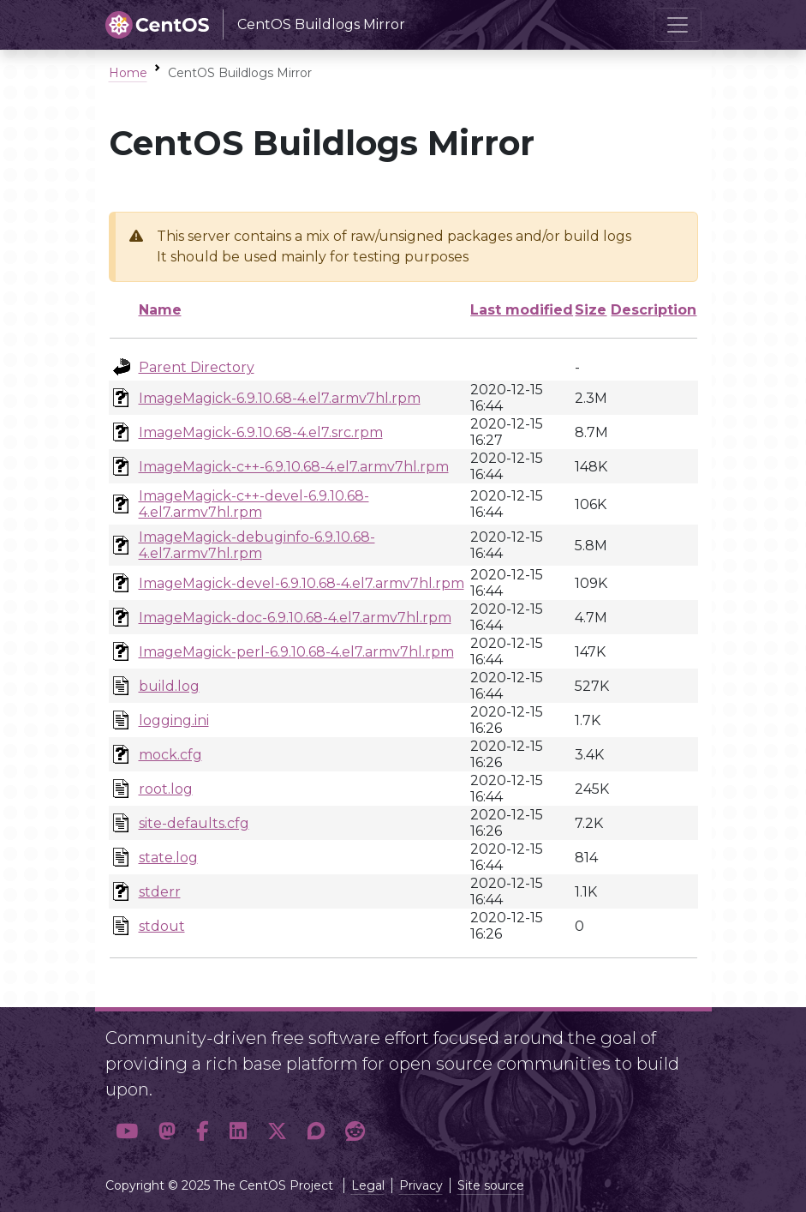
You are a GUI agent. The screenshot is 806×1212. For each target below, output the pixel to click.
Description (653, 310)
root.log (166, 789)
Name (160, 310)
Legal (368, 1185)
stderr (160, 892)
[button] (126, 1131)
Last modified (521, 310)
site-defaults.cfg (194, 823)
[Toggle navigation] (678, 25)
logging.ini (174, 720)
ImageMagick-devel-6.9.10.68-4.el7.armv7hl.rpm (301, 583)
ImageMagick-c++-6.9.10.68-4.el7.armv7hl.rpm (294, 467)
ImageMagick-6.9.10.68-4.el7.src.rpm (261, 432)
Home (128, 73)
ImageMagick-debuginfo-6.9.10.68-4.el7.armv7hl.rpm (257, 545)
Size (590, 310)
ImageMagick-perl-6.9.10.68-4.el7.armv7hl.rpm (296, 652)
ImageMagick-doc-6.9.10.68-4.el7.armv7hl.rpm (295, 617)
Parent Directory (196, 367)
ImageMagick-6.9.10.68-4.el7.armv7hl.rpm (280, 398)
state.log (168, 857)
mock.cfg (170, 755)
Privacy (421, 1185)
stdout (162, 926)
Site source (490, 1185)
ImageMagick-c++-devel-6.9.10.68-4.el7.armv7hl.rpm (254, 504)
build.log (169, 686)
